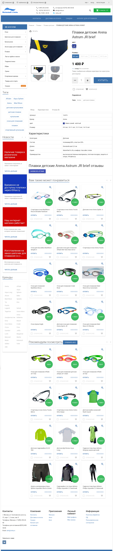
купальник (14, 116)
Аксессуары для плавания (13, 47)
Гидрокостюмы (10, 61)
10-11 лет (84, 56)
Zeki (6, 347)
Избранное (22, 2)
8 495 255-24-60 (42, 8)
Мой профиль (71, 517)
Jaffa (18, 330)
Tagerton (8, 311)
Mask (6, 340)
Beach (19, 321)
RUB (86, 2)
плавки (15, 125)
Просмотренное (38, 2)
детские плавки (14, 112)
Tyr (6, 302)
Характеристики (43, 110)
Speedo (19, 299)
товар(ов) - (102, 10)
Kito (18, 302)
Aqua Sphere (18, 98)
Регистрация (100, 2)
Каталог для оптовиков (87, 18)
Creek (18, 324)
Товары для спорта (11, 81)
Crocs (7, 327)
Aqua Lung (8, 292)
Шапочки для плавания (13, 37)
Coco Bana (8, 324)
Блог (50, 520)
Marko (19, 337)
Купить (34, 215)
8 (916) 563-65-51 (44, 10)
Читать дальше (10, 171)
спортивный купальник (14, 130)
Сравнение (8, 2)
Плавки (7, 52)
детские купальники (14, 107)
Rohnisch (20, 340)
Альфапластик (10, 317)
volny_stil (57, 13)
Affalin (8, 98)
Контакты (37, 18)
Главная (31, 25)
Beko (18, 296)
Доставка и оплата (53, 18)
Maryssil (7, 337)
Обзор (32, 110)
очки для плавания (15, 121)
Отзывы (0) (55, 110)
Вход (92, 2)
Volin (18, 344)
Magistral (20, 334)
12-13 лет (93, 56)
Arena (9, 103)
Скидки (69, 18)
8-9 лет (75, 56)
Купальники (9, 42)
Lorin (6, 334)
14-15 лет (103, 56)
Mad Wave (18, 103)
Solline (7, 344)
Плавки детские (49, 25)
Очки (6, 32)
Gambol (7, 330)
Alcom (7, 296)
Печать (33, 31)
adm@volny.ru (58, 10)
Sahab (19, 308)
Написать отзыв (37, 171)
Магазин (52, 515)
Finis (18, 327)
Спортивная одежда (11, 76)
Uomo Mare (20, 311)
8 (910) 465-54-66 (68, 8)
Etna (6, 321)
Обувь (7, 66)
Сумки (7, 71)
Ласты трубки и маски (12, 56)
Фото (50, 517)
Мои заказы (71, 520)
